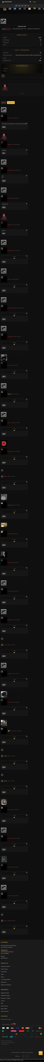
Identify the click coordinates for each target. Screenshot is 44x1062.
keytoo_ (9, 117)
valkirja (5, 755)
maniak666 (10, 250)
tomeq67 (9, 702)
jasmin (9, 809)
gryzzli (5, 780)
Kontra (2, 977)
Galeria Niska (4, 972)
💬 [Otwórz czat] (40, 1053)
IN (22, 5)
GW (16, 5)
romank (9, 562)
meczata (5, 644)
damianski (10, 451)
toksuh (9, 533)
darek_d (5, 920)
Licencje (3, 1001)
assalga (9, 591)
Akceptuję (22, 1055)
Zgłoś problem (4, 1009)
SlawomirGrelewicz (12, 307)
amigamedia (10, 336)
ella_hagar (10, 505)
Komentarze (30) (11, 102)
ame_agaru (10, 838)
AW (25, 5)
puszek (9, 867)
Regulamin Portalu (5, 993)
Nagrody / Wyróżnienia (6, 985)
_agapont (10, 673)
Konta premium (4, 1006)
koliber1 (5, 476)
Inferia (2, 974)
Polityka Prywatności (5, 996)
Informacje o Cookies (5, 998)
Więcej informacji (22, 1059)
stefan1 (9, 895)
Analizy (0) (4, 102)
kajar (9, 365)
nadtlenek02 (10, 170)
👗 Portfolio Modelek (5, 980)
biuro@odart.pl (4, 958)
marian (12, 730)
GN (19, 5)
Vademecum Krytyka (5, 967)
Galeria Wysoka (4, 969)
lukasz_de (10, 422)
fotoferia (9, 198)
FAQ (2, 1004)
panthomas (10, 619)
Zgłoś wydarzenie (5, 1012)
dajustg (9, 394)
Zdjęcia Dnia (4, 982)
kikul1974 (8, 29)
